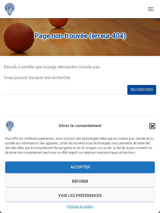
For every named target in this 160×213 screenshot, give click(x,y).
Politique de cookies (80, 206)
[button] (152, 126)
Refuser (80, 181)
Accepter (80, 167)
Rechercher (141, 90)
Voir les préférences (80, 195)
